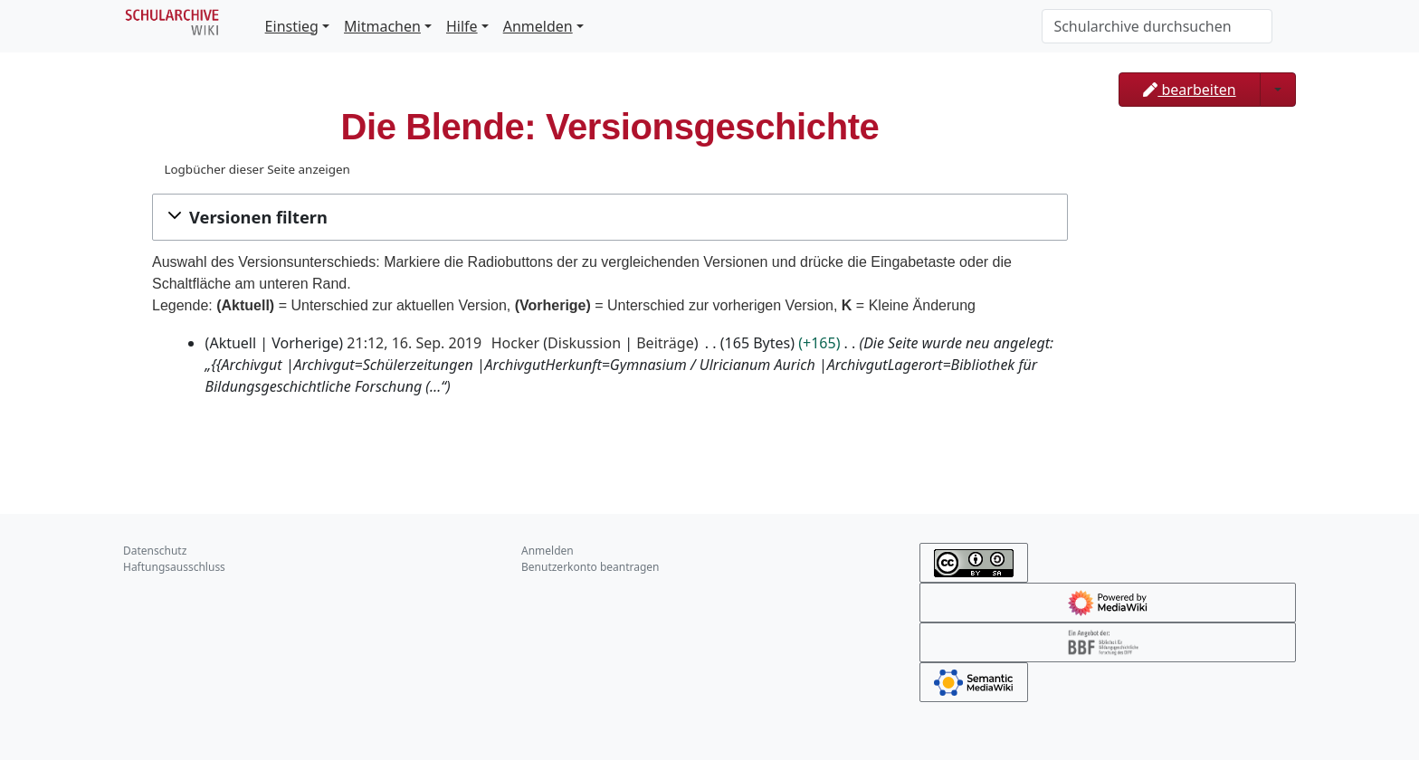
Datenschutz (154, 550)
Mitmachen (382, 26)
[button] (609, 217)
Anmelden (538, 26)
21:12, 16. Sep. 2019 (414, 343)
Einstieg (292, 26)
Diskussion (584, 343)
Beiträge (664, 343)
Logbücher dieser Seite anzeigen (256, 169)
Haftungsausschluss (174, 567)
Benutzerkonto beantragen (590, 567)
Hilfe (462, 26)
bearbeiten (1189, 90)
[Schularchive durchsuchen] (1157, 26)
